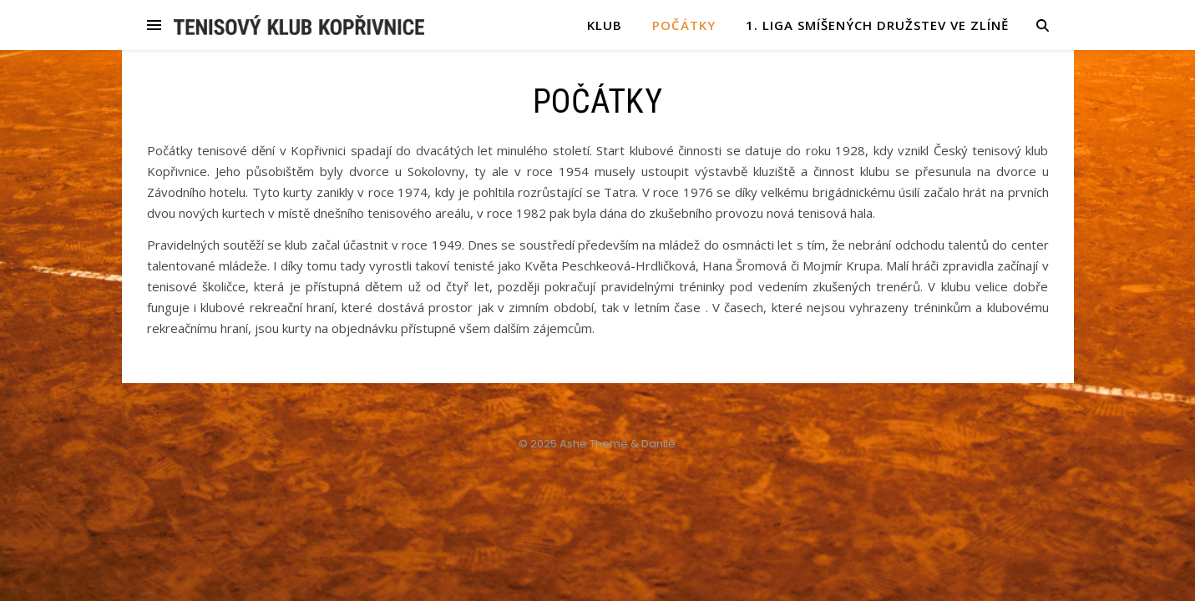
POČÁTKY (684, 25)
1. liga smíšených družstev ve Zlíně (877, 25)
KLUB (604, 25)
